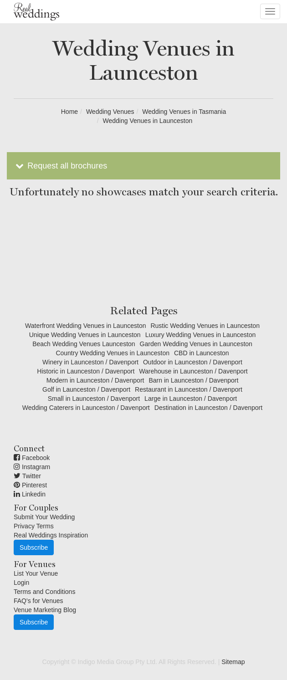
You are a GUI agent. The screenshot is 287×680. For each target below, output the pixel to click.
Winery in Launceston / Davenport (90, 362)
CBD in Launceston (201, 353)
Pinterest (30, 485)
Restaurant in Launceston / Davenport (188, 389)
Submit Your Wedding (44, 517)
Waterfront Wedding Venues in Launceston (85, 325)
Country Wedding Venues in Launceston (112, 353)
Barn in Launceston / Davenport (193, 380)
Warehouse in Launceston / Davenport (193, 371)
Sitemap (233, 661)
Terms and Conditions (44, 591)
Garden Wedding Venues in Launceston (196, 344)
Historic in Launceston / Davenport (85, 371)
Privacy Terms (34, 526)
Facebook (32, 457)
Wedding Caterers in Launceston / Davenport (86, 407)
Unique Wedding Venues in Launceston (85, 334)
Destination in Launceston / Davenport (208, 407)
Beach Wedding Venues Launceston (83, 344)
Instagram (32, 466)
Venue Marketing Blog (45, 610)
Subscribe (34, 547)
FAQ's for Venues (38, 600)
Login (21, 582)
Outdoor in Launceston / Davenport (192, 362)
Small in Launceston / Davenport (94, 398)
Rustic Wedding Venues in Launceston (204, 325)
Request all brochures (60, 165)
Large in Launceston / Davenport (190, 398)
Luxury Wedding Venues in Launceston (200, 334)
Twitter (27, 476)
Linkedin (30, 494)
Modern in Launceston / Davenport (95, 380)
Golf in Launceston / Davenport (86, 389)
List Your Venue (36, 573)
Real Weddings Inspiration (51, 535)
